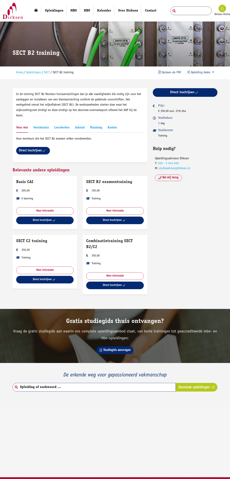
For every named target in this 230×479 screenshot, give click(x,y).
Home (19, 72)
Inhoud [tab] (80, 127)
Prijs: (161, 105)
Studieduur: (165, 118)
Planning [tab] (96, 127)
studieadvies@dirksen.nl (174, 168)
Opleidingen (33, 72)
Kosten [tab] (112, 127)
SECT (47, 72)
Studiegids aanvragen (115, 350)
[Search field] (191, 10)
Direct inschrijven (32, 150)
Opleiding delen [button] (199, 72)
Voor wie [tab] (22, 127)
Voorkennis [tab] (41, 127)
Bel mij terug (168, 177)
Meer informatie (45, 211)
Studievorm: (165, 130)
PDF (169, 72)
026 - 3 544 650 (168, 163)
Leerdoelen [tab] (62, 127)
